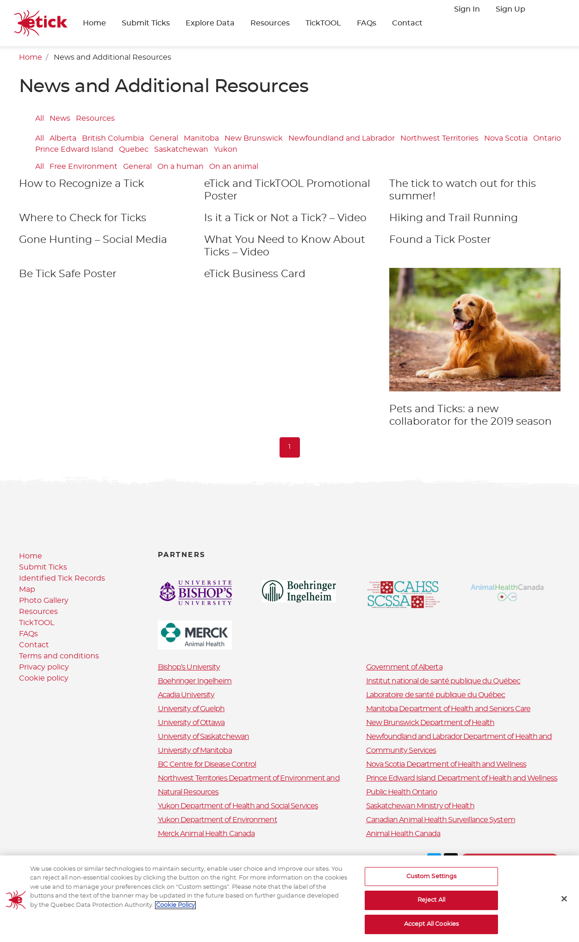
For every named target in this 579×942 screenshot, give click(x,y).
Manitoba (201, 139)
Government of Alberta (404, 667)
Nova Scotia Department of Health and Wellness (446, 764)
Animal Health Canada (403, 833)
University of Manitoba (195, 750)
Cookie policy (43, 678)
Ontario (547, 139)
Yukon (225, 150)
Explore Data (210, 23)
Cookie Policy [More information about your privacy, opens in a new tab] (175, 913)
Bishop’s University (189, 667)
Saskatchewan (181, 150)
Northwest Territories (439, 139)
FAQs (366, 23)
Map (27, 589)
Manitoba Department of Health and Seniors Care (448, 709)
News (60, 118)
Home (94, 23)
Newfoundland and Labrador (341, 139)
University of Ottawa (191, 722)
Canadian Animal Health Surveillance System (440, 820)
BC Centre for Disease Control (207, 764)
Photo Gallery (43, 600)
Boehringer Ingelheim (195, 681)
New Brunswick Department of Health (430, 722)
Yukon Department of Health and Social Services (238, 806)
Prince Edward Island (74, 150)
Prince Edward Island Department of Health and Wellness (461, 778)
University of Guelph (191, 709)
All (39, 118)
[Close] (564, 906)
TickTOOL (323, 23)
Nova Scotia (506, 139)
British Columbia (113, 139)
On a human (180, 166)
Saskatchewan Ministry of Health (420, 806)
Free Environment (84, 166)
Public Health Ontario (401, 792)
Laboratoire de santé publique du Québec (435, 695)
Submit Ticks (146, 23)
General (163, 139)
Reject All (431, 908)
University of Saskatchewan (203, 736)
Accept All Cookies (431, 932)
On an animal (233, 166)
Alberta (63, 139)
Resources (270, 23)
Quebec (134, 150)
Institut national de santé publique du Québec (443, 681)
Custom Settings (431, 884)
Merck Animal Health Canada (206, 833)
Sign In (467, 9)
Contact (407, 23)
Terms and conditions (59, 656)
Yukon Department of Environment (217, 820)
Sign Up (510, 9)
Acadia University (186, 695)
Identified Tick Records (62, 578)
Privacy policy (44, 667)
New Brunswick (253, 139)
